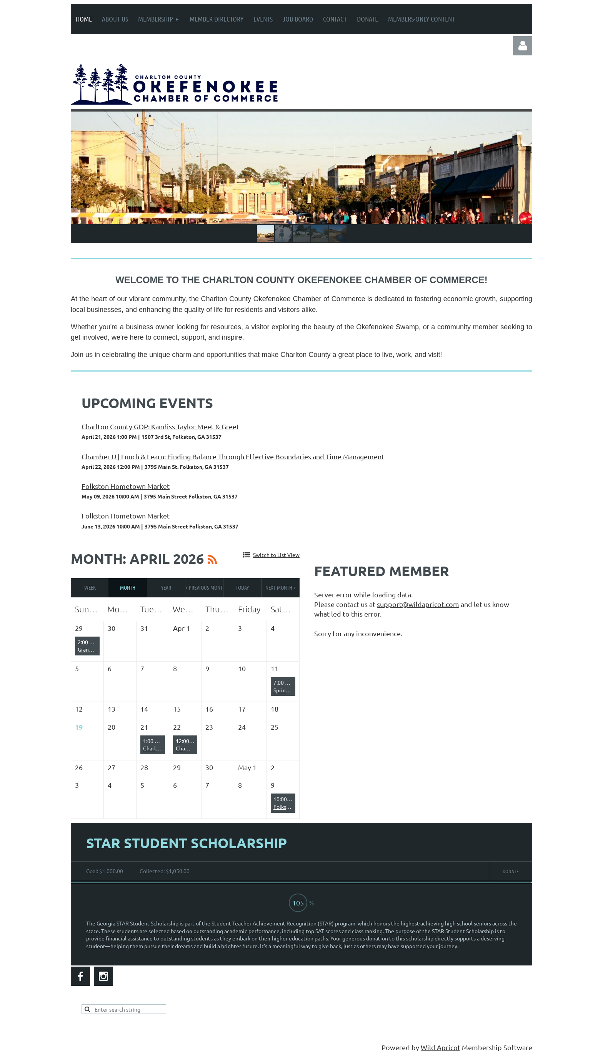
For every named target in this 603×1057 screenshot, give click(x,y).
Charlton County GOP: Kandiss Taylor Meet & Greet (160, 426)
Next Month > (280, 587)
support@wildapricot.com (418, 604)
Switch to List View (276, 554)
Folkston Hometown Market (126, 486)
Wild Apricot (440, 1047)
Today (242, 587)
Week (90, 587)
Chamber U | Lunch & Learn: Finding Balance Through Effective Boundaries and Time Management (233, 456)
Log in (522, 45)
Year (166, 587)
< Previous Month (204, 587)
